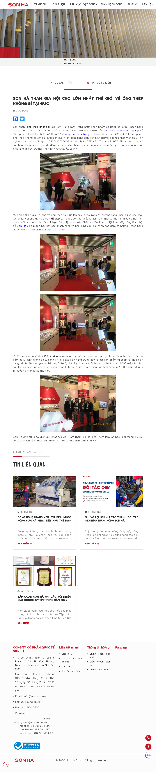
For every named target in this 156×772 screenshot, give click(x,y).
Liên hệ (66, 666)
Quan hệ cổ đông (111, 4)
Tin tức (132, 4)
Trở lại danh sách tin (28, 452)
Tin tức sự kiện (73, 63)
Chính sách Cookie (100, 670)
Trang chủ (40, 4)
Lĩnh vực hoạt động (82, 4)
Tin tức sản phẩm (60, 83)
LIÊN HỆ (146, 4)
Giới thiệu (59, 4)
